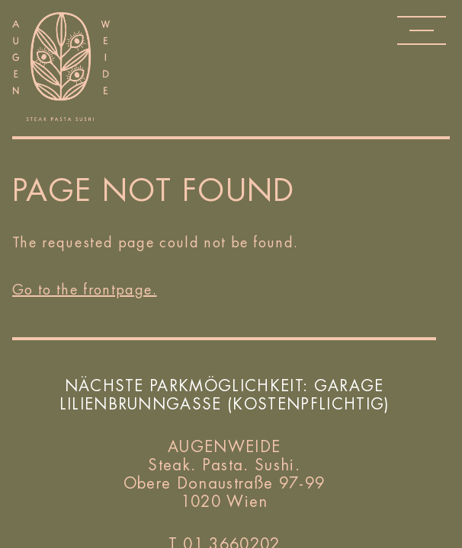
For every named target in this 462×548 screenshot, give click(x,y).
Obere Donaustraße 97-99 (225, 483)
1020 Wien (224, 501)
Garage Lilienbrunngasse (221, 395)
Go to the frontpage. (84, 289)
